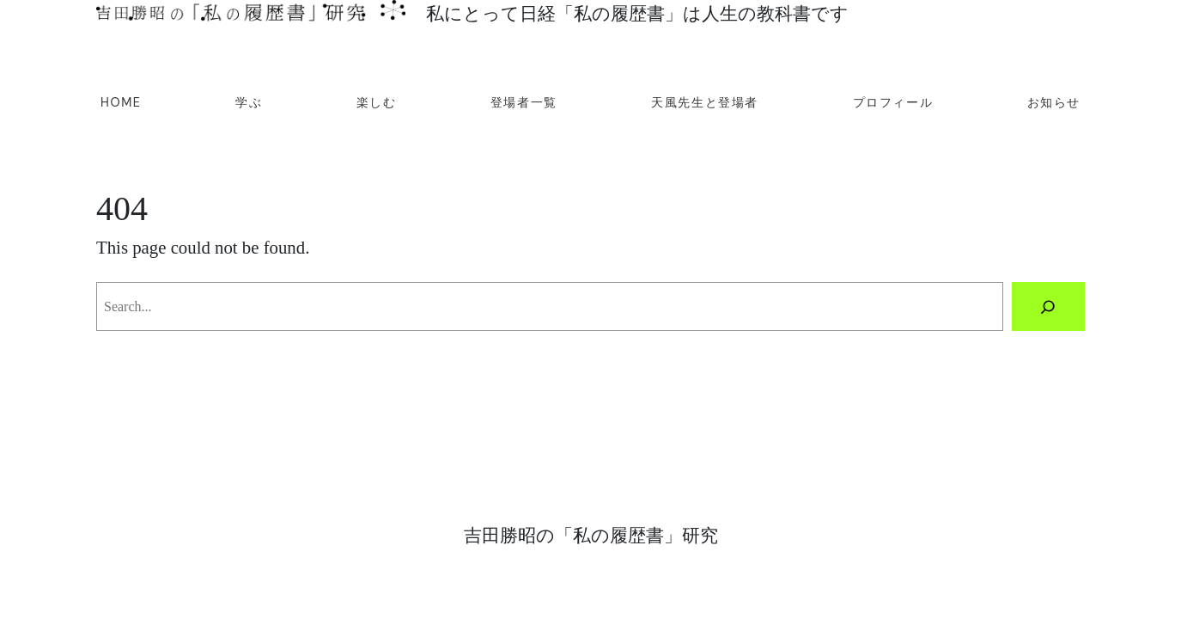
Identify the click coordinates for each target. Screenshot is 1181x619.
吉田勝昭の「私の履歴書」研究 (591, 535)
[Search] (1048, 307)
